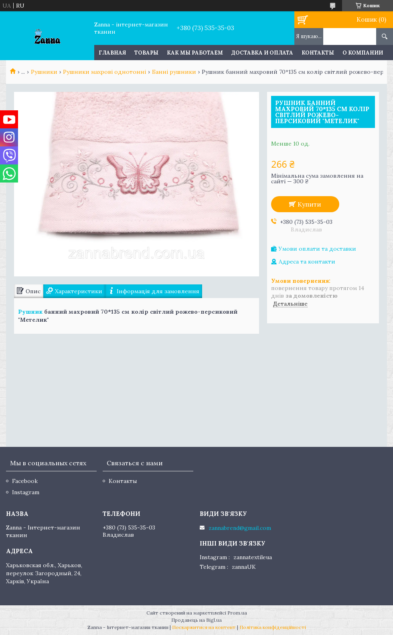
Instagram (25, 492)
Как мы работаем (195, 52)
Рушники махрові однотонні (104, 71)
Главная (112, 52)
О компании (362, 52)
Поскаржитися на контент (204, 627)
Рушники (44, 71)
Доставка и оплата (262, 52)
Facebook (25, 481)
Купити (309, 204)
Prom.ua (237, 613)
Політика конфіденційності (272, 627)
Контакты (318, 52)
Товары (146, 52)
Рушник (30, 311)
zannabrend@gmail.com (240, 528)
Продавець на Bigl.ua (196, 620)
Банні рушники (174, 71)
